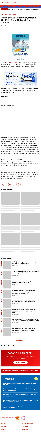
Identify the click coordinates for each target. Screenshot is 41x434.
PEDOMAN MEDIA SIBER (27, 423)
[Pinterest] (12, 184)
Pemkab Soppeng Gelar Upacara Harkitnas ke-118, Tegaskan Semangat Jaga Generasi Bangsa (25, 319)
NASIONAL (5, 6)
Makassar (1, 312)
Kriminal (1, 330)
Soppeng (1, 263)
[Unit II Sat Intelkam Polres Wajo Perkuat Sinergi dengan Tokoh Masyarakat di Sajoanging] (7, 303)
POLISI (32, 6)
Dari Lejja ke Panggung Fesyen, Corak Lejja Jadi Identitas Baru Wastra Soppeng (22, 9)
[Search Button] (38, 2)
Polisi (1, 291)
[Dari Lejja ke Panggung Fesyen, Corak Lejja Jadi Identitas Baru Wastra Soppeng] (7, 265)
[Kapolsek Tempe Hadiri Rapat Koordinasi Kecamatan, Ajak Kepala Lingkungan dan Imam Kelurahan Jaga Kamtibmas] (7, 294)
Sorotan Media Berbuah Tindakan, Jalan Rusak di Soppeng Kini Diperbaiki (25, 272)
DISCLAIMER (4, 426)
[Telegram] (9, 184)
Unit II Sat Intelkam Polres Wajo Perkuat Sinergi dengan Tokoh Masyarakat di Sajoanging (25, 300)
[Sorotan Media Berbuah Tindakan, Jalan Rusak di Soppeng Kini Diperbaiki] (7, 275)
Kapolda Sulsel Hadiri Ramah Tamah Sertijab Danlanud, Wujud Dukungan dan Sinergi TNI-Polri (25, 311)
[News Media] (23, 418)
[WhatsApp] (16, 184)
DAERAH (27, 6)
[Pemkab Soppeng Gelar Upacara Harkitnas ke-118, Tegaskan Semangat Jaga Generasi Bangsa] (7, 322)
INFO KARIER (4, 429)
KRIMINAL (21, 6)
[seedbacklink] (17, 418)
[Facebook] (2, 184)
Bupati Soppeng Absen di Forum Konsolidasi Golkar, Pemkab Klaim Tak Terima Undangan (20, 401)
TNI (36, 6)
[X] (6, 184)
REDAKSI (3, 423)
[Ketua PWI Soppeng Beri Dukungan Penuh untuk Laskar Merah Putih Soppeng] (7, 284)
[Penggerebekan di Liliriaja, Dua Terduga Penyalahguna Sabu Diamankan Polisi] (7, 332)
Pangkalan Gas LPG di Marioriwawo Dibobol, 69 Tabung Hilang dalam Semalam (19, 389)
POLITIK (11, 6)
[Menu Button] (2, 2)
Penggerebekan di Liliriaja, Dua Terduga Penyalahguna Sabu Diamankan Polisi (23, 329)
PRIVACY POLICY (25, 426)
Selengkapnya (20, 340)
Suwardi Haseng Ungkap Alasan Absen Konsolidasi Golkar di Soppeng (20, 383)
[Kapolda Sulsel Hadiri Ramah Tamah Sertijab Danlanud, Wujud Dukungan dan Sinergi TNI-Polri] (7, 313)
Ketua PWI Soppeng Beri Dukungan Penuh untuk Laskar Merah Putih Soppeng (26, 281)
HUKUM (16, 6)
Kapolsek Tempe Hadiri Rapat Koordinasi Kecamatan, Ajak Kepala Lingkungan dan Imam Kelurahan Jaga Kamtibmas (25, 292)
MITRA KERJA (24, 429)
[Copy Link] (19, 184)
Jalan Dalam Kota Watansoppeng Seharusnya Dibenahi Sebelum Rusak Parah (18, 406)
